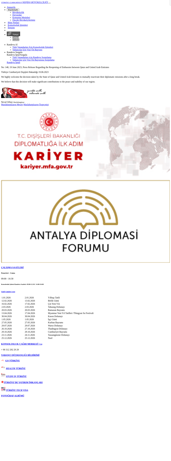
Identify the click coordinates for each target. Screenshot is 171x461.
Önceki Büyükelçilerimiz (23, 20)
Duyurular (17, 15)
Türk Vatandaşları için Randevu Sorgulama (31, 57)
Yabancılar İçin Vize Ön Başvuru (27, 50)
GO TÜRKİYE (12, 360)
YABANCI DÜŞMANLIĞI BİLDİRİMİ (20, 355)
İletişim (11, 27)
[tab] (85, 267)
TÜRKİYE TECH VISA (17, 390)
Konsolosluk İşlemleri (18, 25)
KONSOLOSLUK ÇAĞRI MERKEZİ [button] (21, 344)
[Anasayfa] (11, 7)
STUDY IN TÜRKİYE (16, 376)
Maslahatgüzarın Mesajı (12, 104)
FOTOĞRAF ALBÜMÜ (12, 396)
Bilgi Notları (13, 22)
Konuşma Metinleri (21, 17)
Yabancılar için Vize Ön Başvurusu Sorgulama (33, 60)
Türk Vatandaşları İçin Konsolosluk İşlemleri (32, 47)
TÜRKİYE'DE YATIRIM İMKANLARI (22, 382)
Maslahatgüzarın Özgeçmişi (36, 104)
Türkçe (13, 34)
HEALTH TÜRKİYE (16, 368)
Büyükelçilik (13, 10)
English (15, 40)
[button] (85, 292)
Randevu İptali (13, 62)
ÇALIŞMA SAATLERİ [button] (12, 267)
